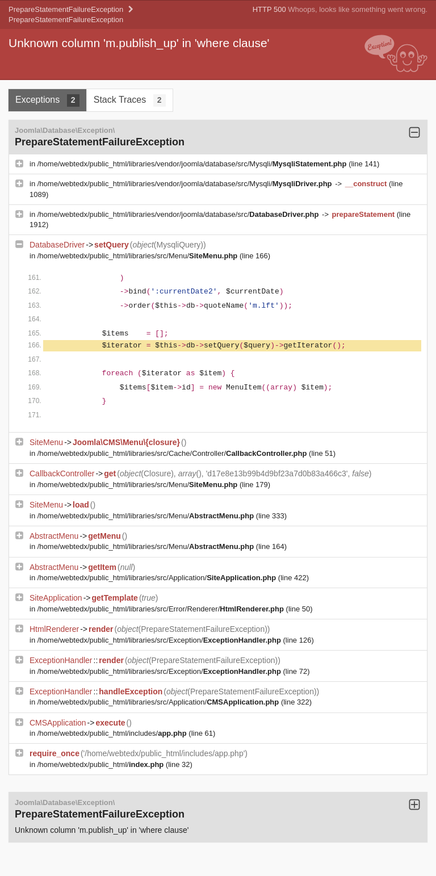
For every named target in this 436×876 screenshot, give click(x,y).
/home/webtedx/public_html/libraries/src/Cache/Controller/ (173, 453)
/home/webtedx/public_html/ (101, 764)
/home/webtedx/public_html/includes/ (113, 733)
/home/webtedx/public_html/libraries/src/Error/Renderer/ (161, 609)
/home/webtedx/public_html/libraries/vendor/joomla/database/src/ (179, 214)
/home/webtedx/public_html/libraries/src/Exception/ (160, 640)
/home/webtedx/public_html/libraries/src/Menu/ (138, 256)
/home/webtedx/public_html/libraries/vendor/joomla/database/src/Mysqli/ (193, 164)
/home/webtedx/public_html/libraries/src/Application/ (157, 577)
